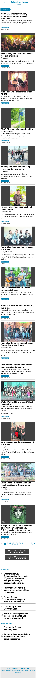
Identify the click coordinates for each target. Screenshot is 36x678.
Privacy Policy (24, 670)
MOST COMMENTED (6, 623)
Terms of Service (16, 670)
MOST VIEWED (4, 570)
